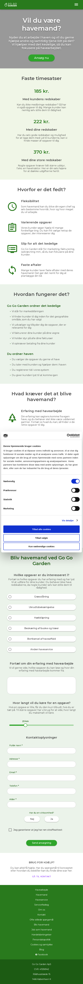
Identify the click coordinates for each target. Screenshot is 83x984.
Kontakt (41, 914)
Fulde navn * (16, 745)
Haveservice (41, 899)
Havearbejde (41, 890)
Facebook (41, 954)
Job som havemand (41, 929)
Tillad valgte (41, 538)
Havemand (41, 894)
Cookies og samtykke (42, 944)
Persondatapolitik (41, 939)
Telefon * (14, 786)
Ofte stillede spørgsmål (41, 919)
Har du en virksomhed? (41, 813)
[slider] (25, 725)
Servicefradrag (41, 904)
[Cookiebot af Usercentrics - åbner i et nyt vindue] (67, 436)
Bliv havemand (41, 924)
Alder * (12, 799)
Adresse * (14, 759)
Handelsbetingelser (41, 934)
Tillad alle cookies (41, 529)
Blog (41, 949)
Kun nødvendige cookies (41, 546)
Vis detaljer (68, 520)
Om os (41, 909)
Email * (13, 772)
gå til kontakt (41, 876)
